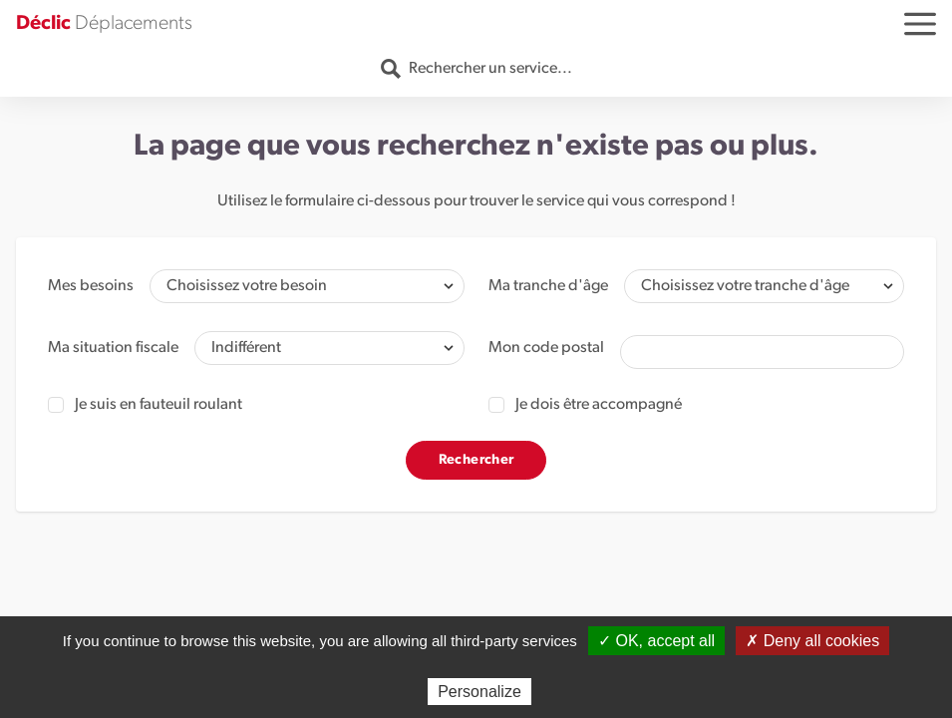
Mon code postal (546, 348)
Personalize (479, 691)
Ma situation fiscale (113, 348)
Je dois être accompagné (585, 405)
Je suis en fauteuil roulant (145, 405)
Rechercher (476, 460)
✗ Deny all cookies (812, 640)
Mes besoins (91, 286)
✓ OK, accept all (656, 640)
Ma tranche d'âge (548, 286)
